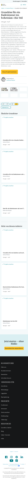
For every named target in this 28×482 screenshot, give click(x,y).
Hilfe (2, 438)
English (11, 451)
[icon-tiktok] (16, 460)
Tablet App (4, 419)
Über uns (3, 367)
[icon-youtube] (11, 460)
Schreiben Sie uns (6, 378)
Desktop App (4, 416)
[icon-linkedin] (22, 457)
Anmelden (24, 1)
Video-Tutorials (5, 435)
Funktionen (4, 405)
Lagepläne (4, 393)
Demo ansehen (5, 412)
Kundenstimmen (6, 370)
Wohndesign (4, 389)
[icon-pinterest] (16, 457)
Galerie (2, 8)
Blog (2, 431)
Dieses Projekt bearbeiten (9, 72)
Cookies (22, 464)
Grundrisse (4, 386)
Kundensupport (17, 1)
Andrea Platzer (9, 8)
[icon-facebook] (6, 457)
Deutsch (16, 451)
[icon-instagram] (11, 457)
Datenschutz (5, 464)
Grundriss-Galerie (6, 427)
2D (12, 104)
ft (7, 104)
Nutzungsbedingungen (14, 464)
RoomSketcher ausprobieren (14, 348)
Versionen (4, 408)
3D (16, 104)
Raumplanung (5, 397)
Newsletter (4, 374)
